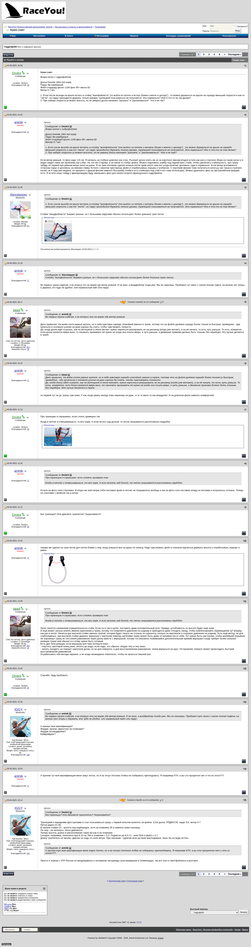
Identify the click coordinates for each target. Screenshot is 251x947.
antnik (18, 122)
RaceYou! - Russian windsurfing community (213, 930)
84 (28, 226)
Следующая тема (134, 881)
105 (28, 755)
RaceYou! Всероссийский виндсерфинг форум (30, 27)
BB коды (8, 904)
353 (28, 347)
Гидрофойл (100, 27)
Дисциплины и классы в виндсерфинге (73, 27)
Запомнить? (241, 26)
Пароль (206, 31)
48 (28, 85)
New (13, 36)
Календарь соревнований (178, 36)
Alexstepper (18, 194)
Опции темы (239, 60)
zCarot (160, 938)
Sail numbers (39, 36)
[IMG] (6, 908)
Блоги (68, 36)
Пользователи (229, 36)
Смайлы (8, 906)
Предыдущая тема (117, 881)
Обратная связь (183, 930)
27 (28, 132)
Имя (204, 26)
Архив (238, 930)
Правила (134, 36)
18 (28, 349)
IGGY (18, 709)
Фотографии (101, 36)
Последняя (234, 54)
